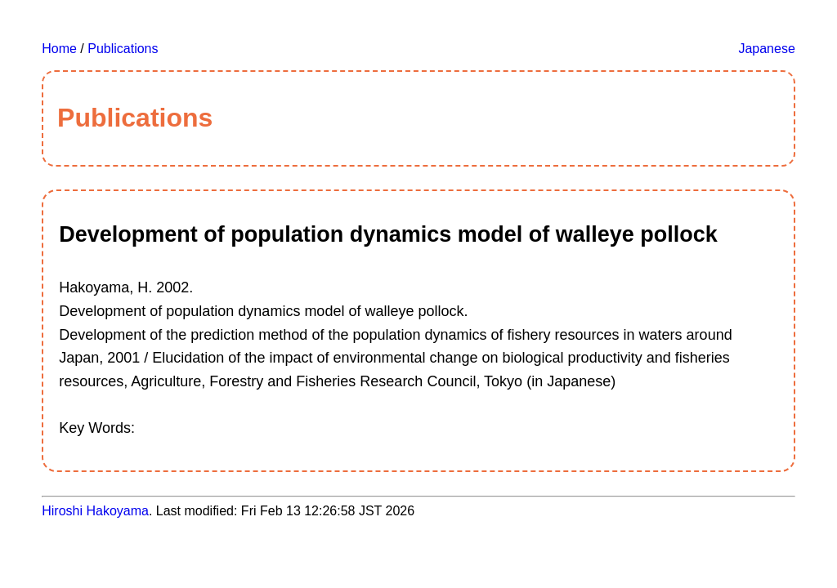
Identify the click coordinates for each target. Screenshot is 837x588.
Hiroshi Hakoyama (95, 511)
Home (59, 49)
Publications (122, 49)
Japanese (766, 49)
